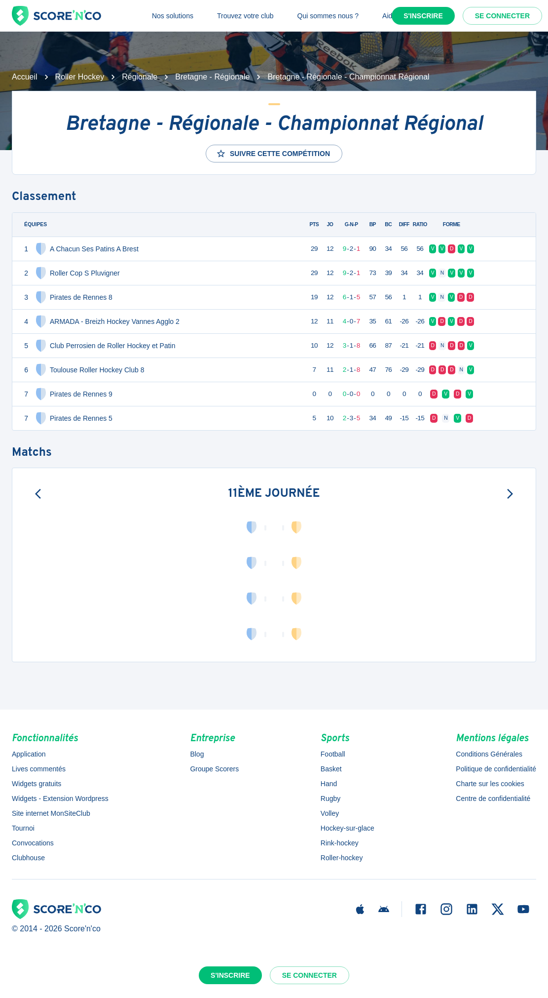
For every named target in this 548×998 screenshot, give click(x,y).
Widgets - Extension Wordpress (60, 798)
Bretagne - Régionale (212, 77)
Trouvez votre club (245, 16)
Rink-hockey (340, 843)
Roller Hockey (80, 77)
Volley (330, 813)
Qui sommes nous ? (328, 16)
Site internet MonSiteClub (51, 813)
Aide (389, 16)
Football (333, 754)
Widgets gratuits (36, 784)
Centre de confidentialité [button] (493, 798)
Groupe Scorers (214, 769)
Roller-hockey (342, 858)
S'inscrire (423, 16)
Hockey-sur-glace (347, 828)
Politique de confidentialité (496, 769)
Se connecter (502, 16)
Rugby (330, 798)
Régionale (139, 77)
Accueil (24, 77)
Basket (331, 769)
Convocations (33, 843)
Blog (197, 754)
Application (29, 754)
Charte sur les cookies (490, 784)
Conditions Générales (489, 754)
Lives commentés (39, 769)
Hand (329, 784)
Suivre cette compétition (273, 154)
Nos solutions (172, 16)
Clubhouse (28, 858)
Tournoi (23, 828)
